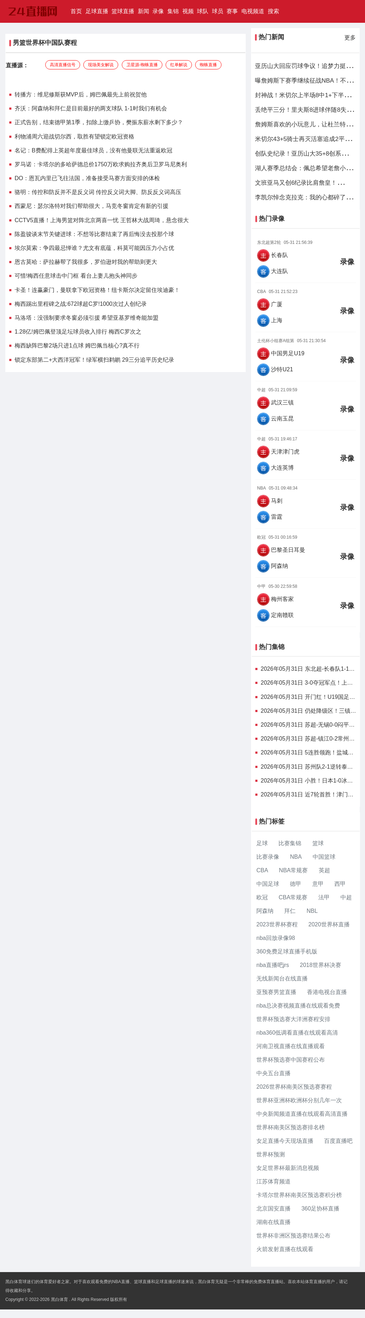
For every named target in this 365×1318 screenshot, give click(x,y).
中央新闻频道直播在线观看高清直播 (302, 1114)
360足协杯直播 (320, 1208)
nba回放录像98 (275, 938)
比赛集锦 (289, 843)
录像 (158, 11)
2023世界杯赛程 (277, 924)
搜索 (273, 11)
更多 (350, 38)
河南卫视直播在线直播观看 (290, 1046)
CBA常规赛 (292, 897)
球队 (202, 11)
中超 (346, 897)
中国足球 (267, 884)
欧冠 (262, 897)
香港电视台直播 (327, 992)
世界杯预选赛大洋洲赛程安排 (293, 1019)
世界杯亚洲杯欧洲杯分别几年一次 (299, 1100)
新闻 (143, 11)
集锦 (173, 11)
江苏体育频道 (273, 1181)
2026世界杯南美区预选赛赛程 (294, 1087)
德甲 (295, 884)
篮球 (318, 843)
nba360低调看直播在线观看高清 (297, 1033)
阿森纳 (264, 911)
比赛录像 (267, 857)
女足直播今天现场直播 (284, 1141)
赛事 (232, 11)
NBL (312, 911)
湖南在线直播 (273, 1222)
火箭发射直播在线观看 (284, 1249)
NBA (296, 857)
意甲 (318, 884)
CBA (262, 870)
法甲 (324, 897)
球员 (217, 11)
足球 (262, 843)
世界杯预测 (270, 1154)
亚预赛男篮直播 (276, 992)
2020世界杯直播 (329, 924)
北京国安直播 (273, 1208)
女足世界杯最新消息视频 (287, 1168)
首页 (77, 10)
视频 (188, 11)
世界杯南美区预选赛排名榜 (290, 1127)
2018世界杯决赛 (320, 965)
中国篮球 (324, 857)
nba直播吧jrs (272, 965)
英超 (324, 870)
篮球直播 (122, 11)
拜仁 (290, 911)
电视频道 (252, 11)
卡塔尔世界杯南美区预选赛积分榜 (299, 1195)
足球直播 (96, 11)
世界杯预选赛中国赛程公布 (290, 1060)
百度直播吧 (338, 1141)
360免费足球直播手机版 (286, 951)
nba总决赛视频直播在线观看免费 (298, 1006)
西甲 (340, 884)
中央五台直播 (273, 1073)
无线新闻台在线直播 (282, 979)
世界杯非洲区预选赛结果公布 (293, 1236)
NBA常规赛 (293, 870)
